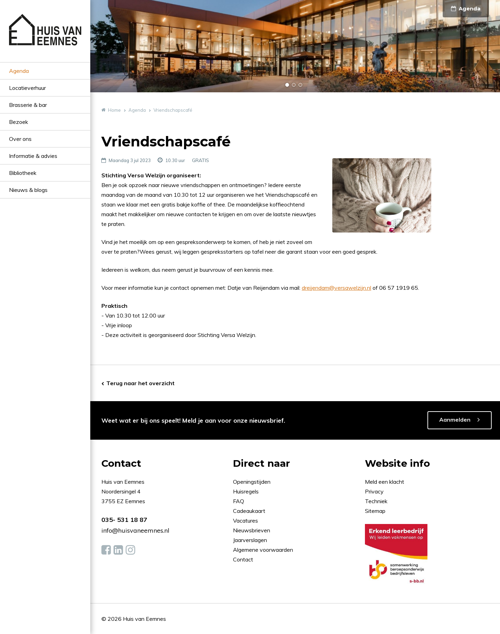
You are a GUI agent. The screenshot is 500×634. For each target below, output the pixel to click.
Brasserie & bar (28, 104)
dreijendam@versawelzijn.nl (336, 287)
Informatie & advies (33, 155)
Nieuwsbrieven (252, 530)
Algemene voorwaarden (263, 549)
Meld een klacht (384, 481)
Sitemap (375, 510)
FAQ (239, 501)
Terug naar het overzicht (140, 383)
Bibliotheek (22, 172)
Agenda (19, 70)
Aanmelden (454, 419)
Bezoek (18, 121)
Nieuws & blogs (28, 189)
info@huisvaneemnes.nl (135, 530)
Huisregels (246, 491)
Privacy (374, 491)
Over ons (20, 138)
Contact (243, 559)
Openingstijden (251, 481)
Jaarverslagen (250, 539)
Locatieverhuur (27, 87)
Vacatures (245, 520)
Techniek (376, 501)
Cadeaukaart (250, 510)
